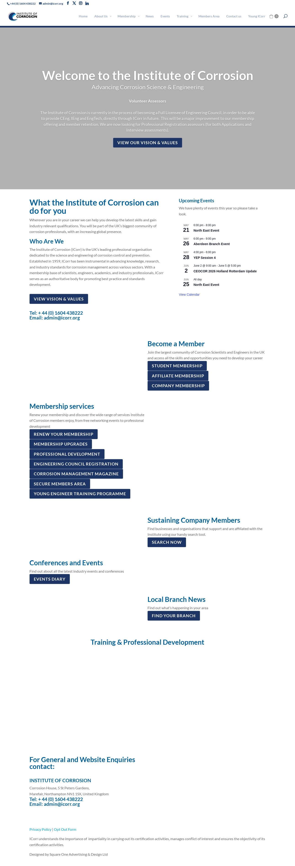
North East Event (206, 230)
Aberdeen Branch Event (211, 244)
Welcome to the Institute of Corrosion (147, 75)
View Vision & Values (59, 298)
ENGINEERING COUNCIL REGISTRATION (76, 463)
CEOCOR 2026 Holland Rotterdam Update (225, 271)
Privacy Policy (40, 829)
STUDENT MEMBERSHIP (177, 365)
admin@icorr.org (62, 317)
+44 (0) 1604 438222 (23, 3)
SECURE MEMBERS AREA (60, 483)
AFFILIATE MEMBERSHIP (178, 375)
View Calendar (189, 294)
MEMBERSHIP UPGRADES (61, 444)
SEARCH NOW (167, 542)
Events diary (50, 579)
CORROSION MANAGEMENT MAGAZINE (76, 473)
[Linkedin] (87, 3)
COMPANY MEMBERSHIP (178, 385)
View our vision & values (147, 142)
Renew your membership (63, 434)
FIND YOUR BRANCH (174, 615)
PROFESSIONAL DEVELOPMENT (67, 454)
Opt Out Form (65, 829)
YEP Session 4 (204, 258)
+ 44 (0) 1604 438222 (60, 313)
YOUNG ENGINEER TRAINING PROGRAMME (80, 493)
